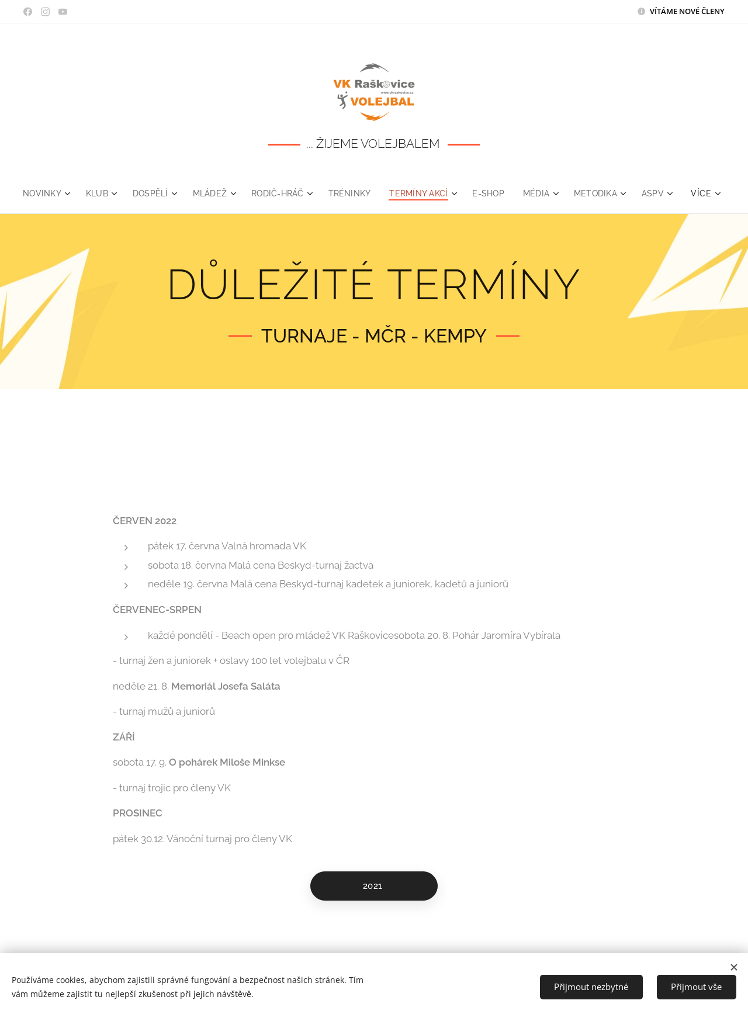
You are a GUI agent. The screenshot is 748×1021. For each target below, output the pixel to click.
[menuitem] (64, 193)
